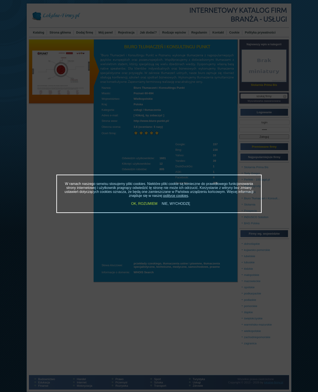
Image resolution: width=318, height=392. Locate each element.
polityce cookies (175, 196)
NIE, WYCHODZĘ (176, 203)
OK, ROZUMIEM (144, 203)
